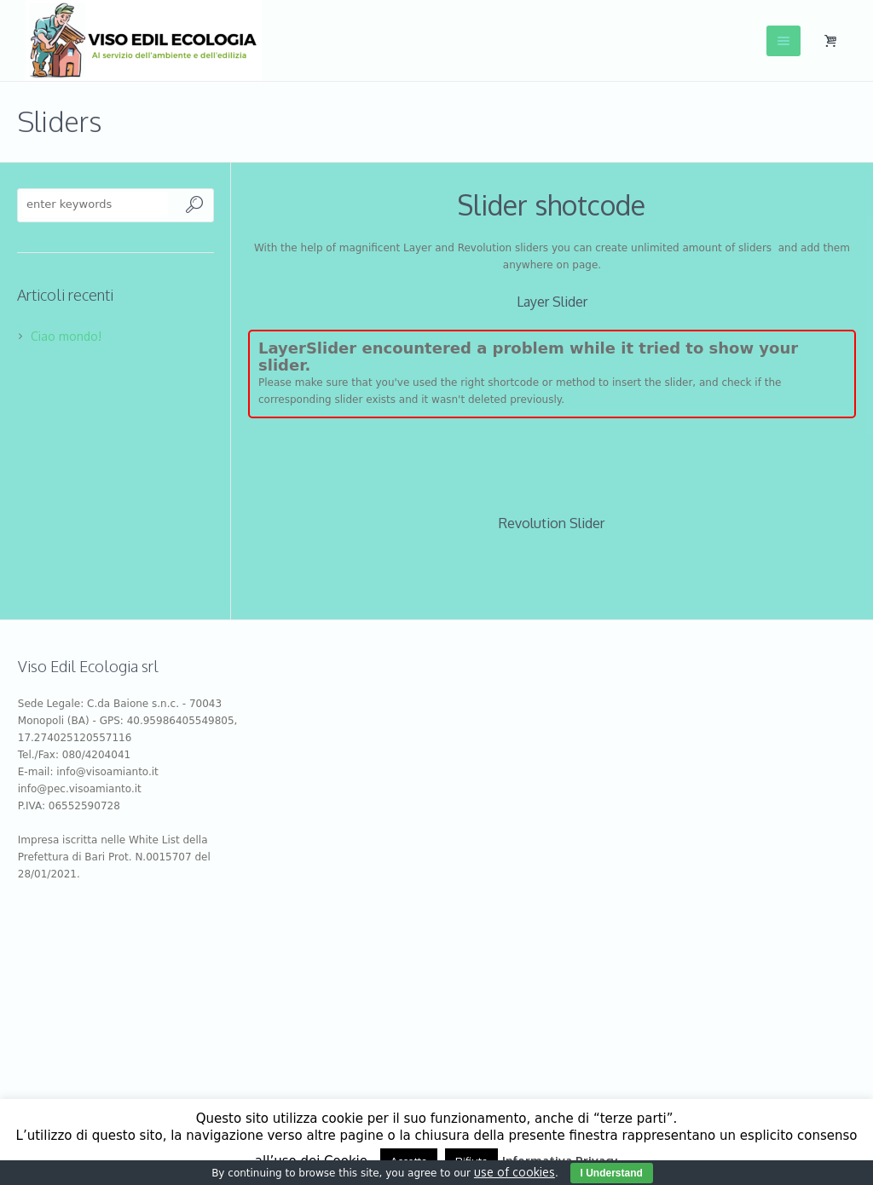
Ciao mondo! (66, 336)
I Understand (612, 1173)
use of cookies (514, 1172)
